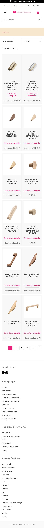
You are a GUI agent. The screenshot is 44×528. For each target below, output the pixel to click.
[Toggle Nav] (5, 12)
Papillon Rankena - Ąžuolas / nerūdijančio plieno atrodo (32, 85)
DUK (3, 439)
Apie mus (6, 432)
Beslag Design (8, 471)
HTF (3, 492)
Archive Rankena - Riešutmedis (12, 134)
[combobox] (22, 19)
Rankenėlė (6, 391)
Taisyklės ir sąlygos (10, 446)
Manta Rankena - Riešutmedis (32, 275)
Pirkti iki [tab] (8, 41)
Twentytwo (7, 506)
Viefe (4, 516)
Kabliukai (5, 405)
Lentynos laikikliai (9, 394)
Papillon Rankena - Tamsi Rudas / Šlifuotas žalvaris (11, 85)
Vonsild (5, 513)
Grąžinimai (6, 443)
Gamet (5, 488)
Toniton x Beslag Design (12, 502)
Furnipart (5, 485)
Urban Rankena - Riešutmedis (12, 275)
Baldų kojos (6, 415)
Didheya (5, 474)
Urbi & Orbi (6, 509)
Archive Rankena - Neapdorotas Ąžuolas (32, 135)
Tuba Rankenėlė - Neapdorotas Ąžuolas (32, 181)
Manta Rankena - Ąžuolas (12, 323)
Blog (29, 6)
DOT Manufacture (9, 478)
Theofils (5, 499)
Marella (5, 495)
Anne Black (6, 464)
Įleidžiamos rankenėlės (11, 398)
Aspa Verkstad (8, 467)
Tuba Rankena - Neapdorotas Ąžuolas (12, 229)
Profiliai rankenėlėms (11, 401)
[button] (18, 5)
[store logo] (22, 12)
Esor (3, 481)
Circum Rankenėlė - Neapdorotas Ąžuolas (32, 230)
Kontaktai (36, 6)
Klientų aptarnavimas (11, 436)
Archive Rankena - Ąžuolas (12, 181)
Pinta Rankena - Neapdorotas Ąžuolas (32, 324)
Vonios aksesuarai (9, 412)
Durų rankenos (8, 408)
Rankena (5, 387)
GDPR (4, 450)
